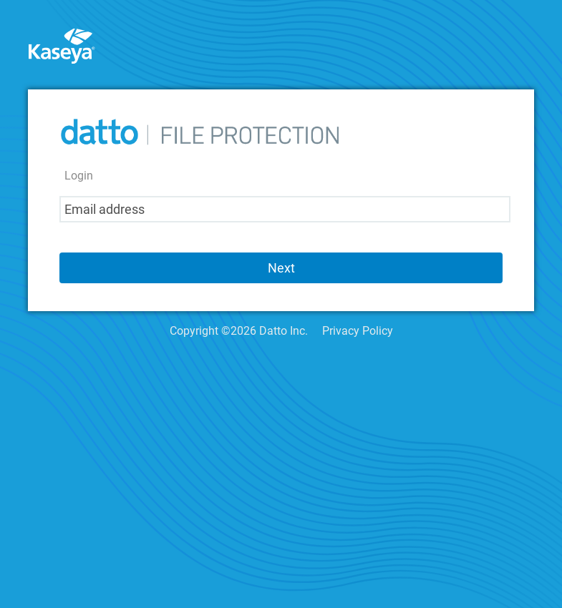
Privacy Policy (357, 331)
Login (78, 175)
